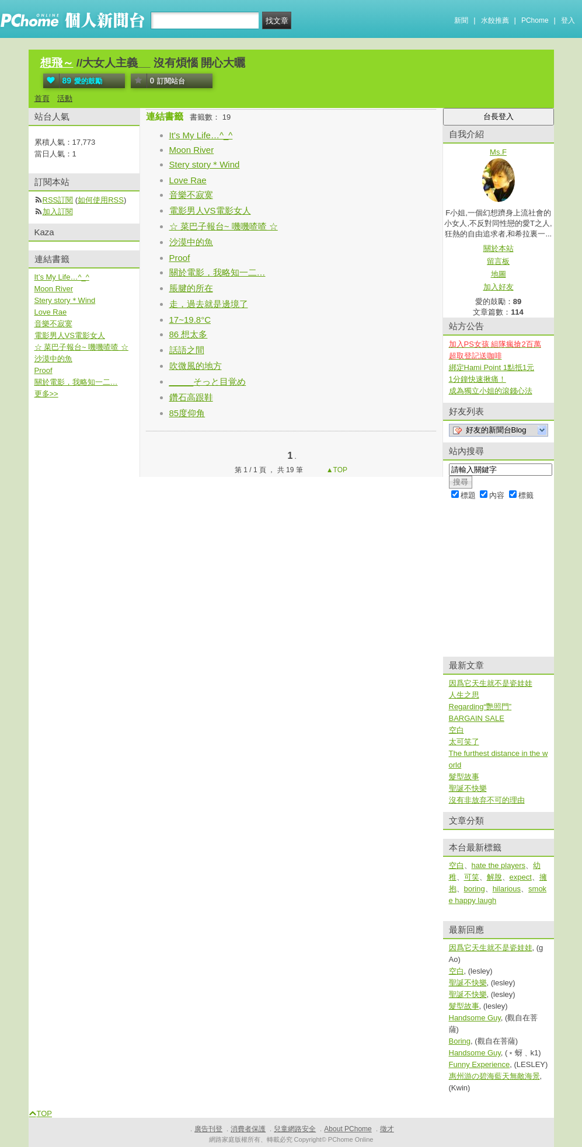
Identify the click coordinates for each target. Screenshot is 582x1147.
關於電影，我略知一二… (217, 272)
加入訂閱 (58, 211)
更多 (46, 393)
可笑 (471, 877)
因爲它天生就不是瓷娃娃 (490, 683)
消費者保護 (248, 1129)
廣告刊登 (208, 1129)
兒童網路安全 (295, 1129)
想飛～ (57, 63)
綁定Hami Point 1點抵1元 (492, 367)
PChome (535, 20)
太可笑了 (464, 741)
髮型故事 (464, 776)
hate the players (499, 865)
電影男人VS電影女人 (210, 210)
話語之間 (186, 350)
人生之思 (464, 695)
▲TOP (335, 470)
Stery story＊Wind (204, 164)
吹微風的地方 (195, 366)
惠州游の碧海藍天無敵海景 (494, 1076)
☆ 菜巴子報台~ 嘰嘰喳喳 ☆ (223, 226)
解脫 (494, 877)
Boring (460, 1041)
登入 (568, 20)
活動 (64, 98)
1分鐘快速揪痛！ (477, 379)
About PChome (347, 1129)
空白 (456, 730)
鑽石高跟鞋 (191, 397)
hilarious (507, 888)
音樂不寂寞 (191, 195)
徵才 (387, 1129)
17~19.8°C (190, 320)
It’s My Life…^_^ (201, 135)
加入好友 (498, 287)
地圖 (498, 274)
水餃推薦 (495, 20)
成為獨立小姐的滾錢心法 (490, 390)
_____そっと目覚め (207, 381)
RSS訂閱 (58, 200)
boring (474, 888)
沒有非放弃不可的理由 (487, 800)
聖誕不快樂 (468, 788)
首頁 (42, 98)
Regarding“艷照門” (480, 706)
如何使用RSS (101, 200)
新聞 (461, 20)
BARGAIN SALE (476, 718)
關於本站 (498, 248)
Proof (179, 258)
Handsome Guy (475, 1017)
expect (521, 877)
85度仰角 (187, 413)
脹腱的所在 (191, 288)
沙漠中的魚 (191, 242)
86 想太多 (188, 334)
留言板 (498, 261)
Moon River (191, 150)
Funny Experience (479, 1064)
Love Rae (188, 180)
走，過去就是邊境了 (208, 304)
